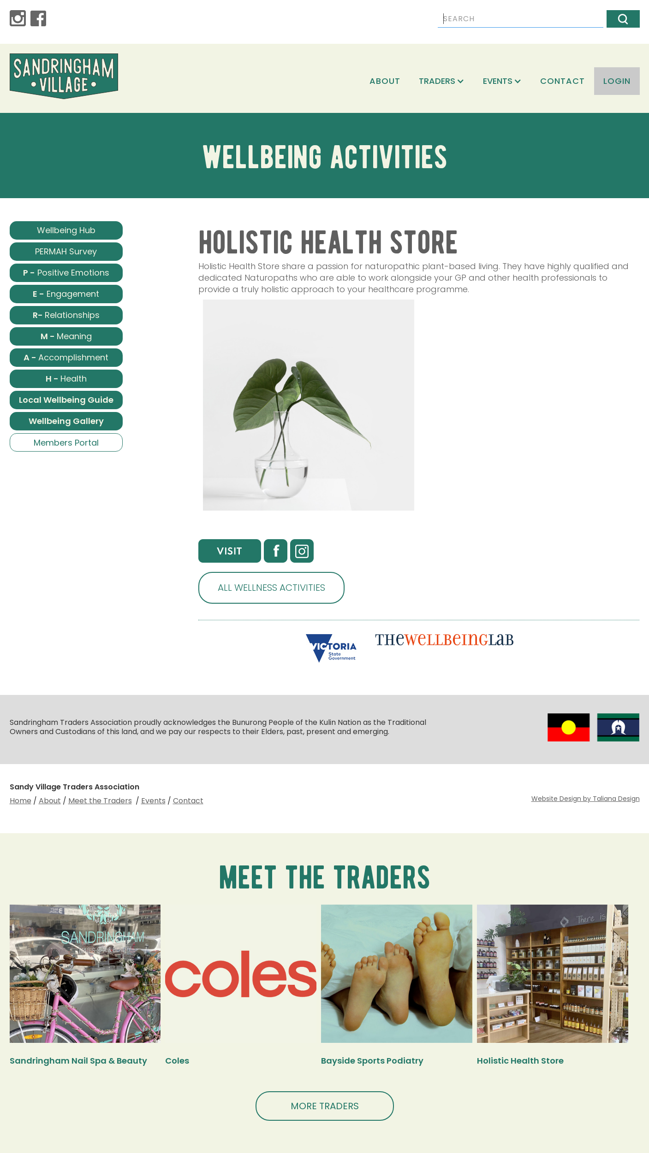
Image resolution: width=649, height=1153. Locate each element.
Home (20, 800)
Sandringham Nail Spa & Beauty (78, 1060)
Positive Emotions (66, 272)
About (384, 81)
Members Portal (66, 442)
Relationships (66, 315)
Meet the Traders (100, 800)
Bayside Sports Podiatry (372, 1060)
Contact (562, 81)
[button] (442, 81)
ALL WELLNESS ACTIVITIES (271, 587)
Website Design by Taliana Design (585, 798)
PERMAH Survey (66, 251)
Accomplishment (66, 357)
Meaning (66, 336)
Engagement (66, 294)
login (617, 81)
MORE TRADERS (325, 1106)
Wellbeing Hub (66, 230)
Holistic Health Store (520, 1060)
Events (153, 800)
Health (66, 378)
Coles (177, 1060)
